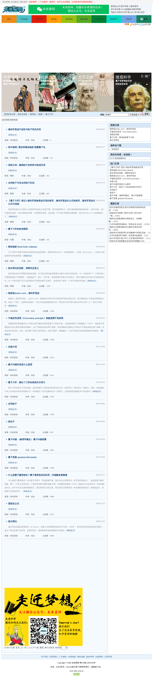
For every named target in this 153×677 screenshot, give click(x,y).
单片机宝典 (115, 9)
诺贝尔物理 (114, 207)
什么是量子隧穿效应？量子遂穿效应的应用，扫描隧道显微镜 (37, 475)
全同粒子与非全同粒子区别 (21, 183)
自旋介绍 (12, 347)
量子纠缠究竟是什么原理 (20, 364)
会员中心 (135, 24)
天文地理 (99, 19)
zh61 (132, 12)
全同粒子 (12, 404)
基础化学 (113, 213)
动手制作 (69, 19)
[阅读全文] (12, 135)
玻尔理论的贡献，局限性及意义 (23, 268)
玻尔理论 (12, 521)
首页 (9, 19)
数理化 (54, 19)
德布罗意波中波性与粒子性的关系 (24, 129)
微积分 (113, 218)
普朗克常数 (114, 134)
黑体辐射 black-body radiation (22, 247)
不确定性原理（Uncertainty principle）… (126, 178)
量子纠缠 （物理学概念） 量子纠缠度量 (27, 439)
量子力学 (49, 114)
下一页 (35, 648)
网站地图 (81, 657)
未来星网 (6, 2)
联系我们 (54, 657)
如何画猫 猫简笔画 (10, 120)
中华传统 (24, 19)
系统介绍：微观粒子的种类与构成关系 (26, 165)
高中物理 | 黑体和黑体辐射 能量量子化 (26, 147)
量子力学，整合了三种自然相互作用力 (26, 382)
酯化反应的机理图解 (131, 241)
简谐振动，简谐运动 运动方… (131, 224)
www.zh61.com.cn (76, 671)
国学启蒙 (84, 19)
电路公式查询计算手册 (120, 12)
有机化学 (113, 241)
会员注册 (146, 24)
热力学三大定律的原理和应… (133, 238)
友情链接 (72, 657)
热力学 (113, 238)
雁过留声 (23, 2)
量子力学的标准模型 (18, 229)
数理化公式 (115, 6)
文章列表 (108, 657)
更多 (144, 19)
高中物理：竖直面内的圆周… (131, 235)
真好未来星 (22, 114)
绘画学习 (114, 19)
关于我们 (45, 657)
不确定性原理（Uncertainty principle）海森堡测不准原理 (35, 318)
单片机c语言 (139, 12)
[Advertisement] (76, 49)
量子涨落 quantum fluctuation (22, 457)
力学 (112, 224)
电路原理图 (136, 9)
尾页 (42, 648)
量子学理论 (114, 140)
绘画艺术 (39, 19)
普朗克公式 (13, 503)
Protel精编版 (126, 9)
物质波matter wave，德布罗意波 (23, 293)
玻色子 (11, 421)
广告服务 (63, 657)
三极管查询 (133, 6)
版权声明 (90, 657)
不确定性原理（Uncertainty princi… (124, 132)
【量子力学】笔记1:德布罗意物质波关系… (127, 167)
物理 (40, 114)
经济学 (129, 19)
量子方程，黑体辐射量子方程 (122, 137)
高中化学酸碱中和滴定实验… (135, 233)
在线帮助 (99, 657)
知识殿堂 (15, 2)
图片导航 (124, 6)
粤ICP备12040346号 (88, 663)
